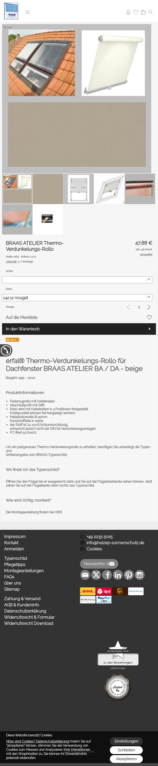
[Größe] (77, 280)
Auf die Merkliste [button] (21, 317)
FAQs (9, 576)
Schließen (126, 750)
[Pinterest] (129, 575)
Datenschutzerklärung (25, 611)
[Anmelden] (128, 12)
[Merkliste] (135, 12)
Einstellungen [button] (126, 741)
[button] (27, 12)
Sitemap (12, 589)
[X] (96, 575)
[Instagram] (140, 575)
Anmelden (14, 548)
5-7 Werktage (19, 261)
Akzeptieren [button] (126, 759)
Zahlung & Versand (22, 598)
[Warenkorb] (143, 12)
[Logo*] (11, 4)
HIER (58, 512)
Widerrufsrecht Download (28, 623)
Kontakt (11, 542)
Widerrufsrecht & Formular (29, 617)
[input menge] (139, 307)
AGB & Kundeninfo (21, 604)
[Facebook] (107, 575)
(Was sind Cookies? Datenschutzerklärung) (37, 741)
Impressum (15, 536)
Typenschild (15, 558)
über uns (12, 583)
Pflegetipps (14, 564)
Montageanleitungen (24, 570)
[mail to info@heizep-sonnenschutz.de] (85, 575)
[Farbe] (77, 297)
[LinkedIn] (118, 575)
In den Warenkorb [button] (23, 329)
